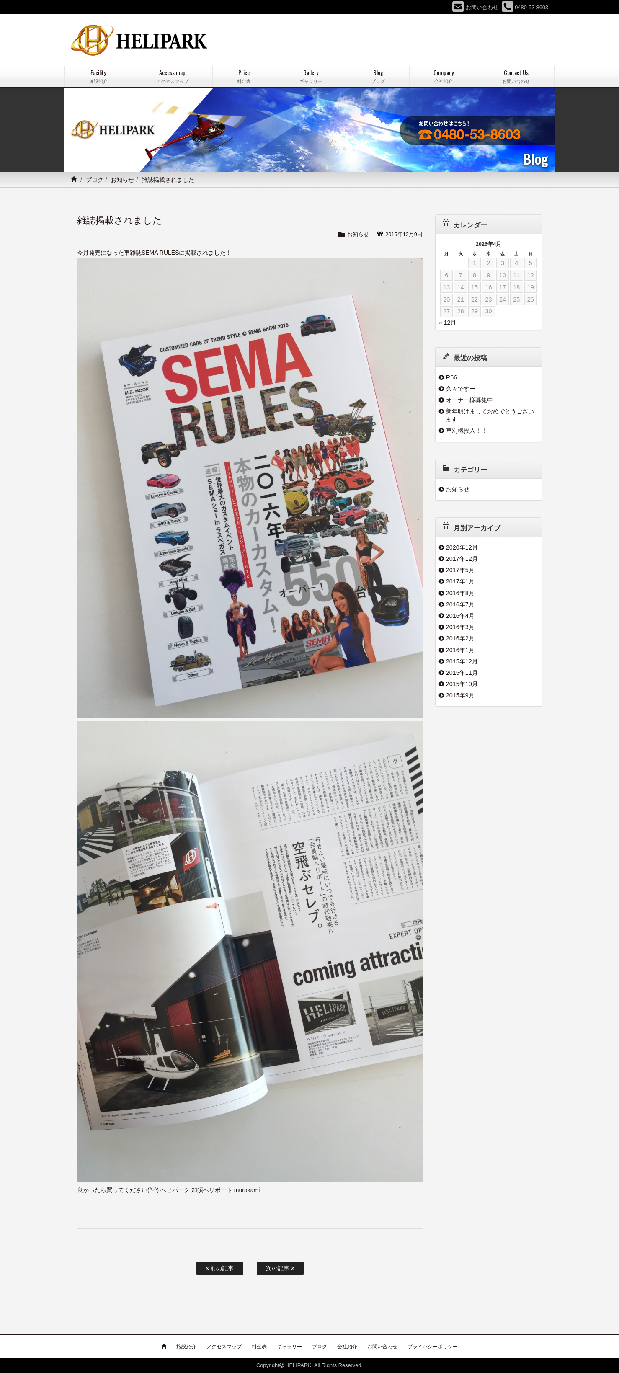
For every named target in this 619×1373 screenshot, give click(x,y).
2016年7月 (460, 604)
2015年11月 (462, 672)
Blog (378, 76)
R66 (451, 377)
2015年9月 (460, 695)
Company (444, 76)
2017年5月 (460, 570)
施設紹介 (186, 1347)
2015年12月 (462, 661)
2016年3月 (460, 627)
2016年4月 (460, 615)
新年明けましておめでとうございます (490, 415)
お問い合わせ (382, 1347)
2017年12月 (462, 558)
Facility (98, 76)
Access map (172, 76)
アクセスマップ (224, 1347)
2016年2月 (460, 638)
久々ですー (460, 388)
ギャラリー (289, 1347)
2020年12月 (462, 547)
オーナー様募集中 (469, 400)
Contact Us (516, 76)
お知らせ (122, 179)
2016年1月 (460, 650)
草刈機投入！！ (466, 430)
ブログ (94, 179)
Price (244, 76)
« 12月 (447, 322)
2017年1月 (460, 581)
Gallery (310, 76)
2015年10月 (462, 684)
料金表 (259, 1347)
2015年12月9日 (404, 234)
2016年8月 (460, 593)
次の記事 (280, 1268)
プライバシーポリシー (433, 1347)
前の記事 (220, 1268)
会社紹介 (347, 1347)
